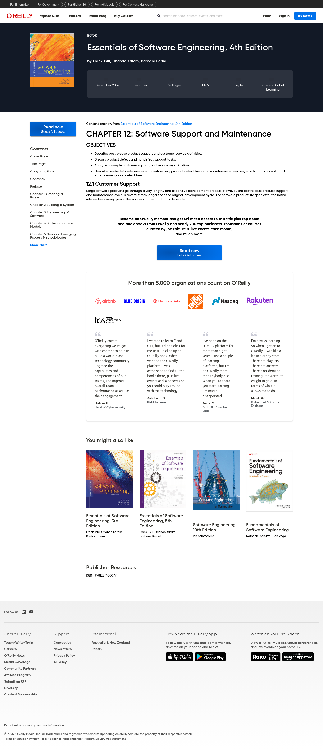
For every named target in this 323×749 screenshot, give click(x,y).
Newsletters (63, 649)
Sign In (284, 16)
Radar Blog (97, 16)
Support (61, 634)
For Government (48, 4)
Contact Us (62, 642)
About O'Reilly (17, 634)
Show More (38, 245)
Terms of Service (15, 739)
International (104, 634)
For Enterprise (19, 4)
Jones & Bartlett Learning (273, 87)
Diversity (11, 688)
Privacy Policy (64, 655)
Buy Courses (123, 16)
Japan (97, 649)
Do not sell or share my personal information (34, 725)
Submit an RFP (15, 681)
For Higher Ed (77, 4)
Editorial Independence (66, 739)
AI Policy (60, 662)
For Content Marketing (138, 4)
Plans (267, 16)
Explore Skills (49, 16)
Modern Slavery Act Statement (105, 739)
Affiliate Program (17, 675)
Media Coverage (17, 662)
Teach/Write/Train (18, 642)
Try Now (305, 16)
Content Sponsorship (20, 694)
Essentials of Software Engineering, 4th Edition (156, 124)
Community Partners (20, 668)
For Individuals (104, 4)
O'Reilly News (14, 655)
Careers (10, 649)
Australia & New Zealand (111, 642)
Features (74, 16)
